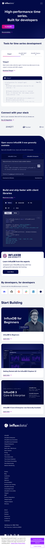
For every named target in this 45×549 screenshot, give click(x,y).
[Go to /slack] (18, 535)
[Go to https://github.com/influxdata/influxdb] (14, 535)
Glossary (6, 504)
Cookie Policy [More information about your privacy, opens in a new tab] (14, 543)
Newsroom (7, 516)
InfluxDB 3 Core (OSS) (10, 491)
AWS (5, 495)
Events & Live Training (9, 484)
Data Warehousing (9, 463)
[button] (41, 3)
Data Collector (8, 450)
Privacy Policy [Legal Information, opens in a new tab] (21, 543)
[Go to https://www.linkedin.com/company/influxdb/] (11, 535)
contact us (11, 174)
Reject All (37, 543)
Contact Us (7, 518)
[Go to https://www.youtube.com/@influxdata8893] (5, 535)
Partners (6, 514)
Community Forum (9, 489)
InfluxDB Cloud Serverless (11, 440)
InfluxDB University (9, 487)
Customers (7, 476)
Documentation (8, 482)
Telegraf (9, 54)
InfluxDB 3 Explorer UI (35, 53)
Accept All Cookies (37, 539)
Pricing (6, 453)
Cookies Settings (37, 546)
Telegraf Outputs (8, 502)
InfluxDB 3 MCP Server (22, 53)
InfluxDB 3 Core (12, 156)
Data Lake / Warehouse (10, 448)
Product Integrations (9, 497)
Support (6, 478)
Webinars (6, 480)
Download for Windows (8, 178)
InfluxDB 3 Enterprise (33, 156)
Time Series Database (9, 459)
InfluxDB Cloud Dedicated (11, 442)
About (5, 510)
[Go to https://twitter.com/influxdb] (8, 535)
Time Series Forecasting (10, 461)
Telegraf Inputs (8, 500)
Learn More (10, 272)
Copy (38, 218)
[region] (22, 542)
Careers (6, 512)
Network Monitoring (9, 466)
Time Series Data (8, 457)
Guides (6, 472)
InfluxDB (6, 435)
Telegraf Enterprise (9, 444)
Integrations (7, 446)
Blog (5, 474)
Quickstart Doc (38, 178)
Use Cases (7, 455)
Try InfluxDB (8, 27)
